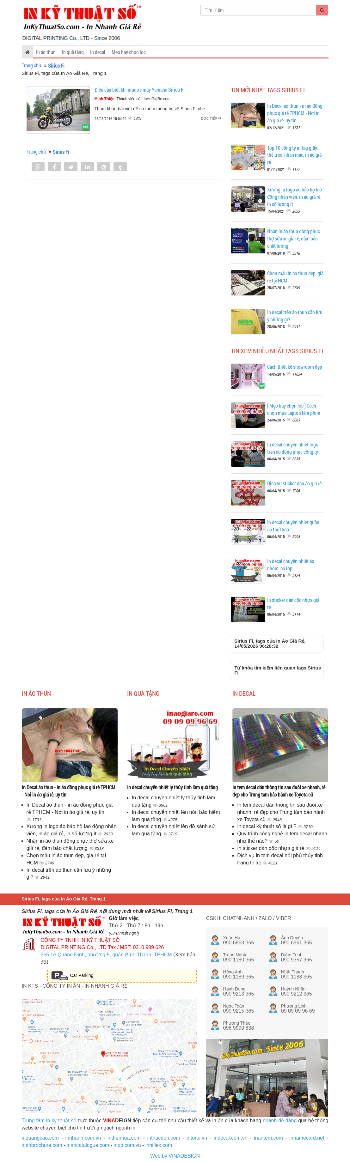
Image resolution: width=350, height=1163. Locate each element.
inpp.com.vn (127, 1145)
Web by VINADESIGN (175, 1156)
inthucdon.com (163, 1138)
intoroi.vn (197, 1138)
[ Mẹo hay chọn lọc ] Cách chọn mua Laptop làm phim (293, 409)
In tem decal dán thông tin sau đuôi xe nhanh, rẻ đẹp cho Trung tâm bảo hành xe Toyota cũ (278, 791)
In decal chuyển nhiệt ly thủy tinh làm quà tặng (172, 787)
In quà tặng (73, 52)
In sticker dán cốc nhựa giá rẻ (271, 848)
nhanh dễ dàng (280, 1120)
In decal (97, 52)
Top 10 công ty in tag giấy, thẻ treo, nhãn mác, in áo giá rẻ (294, 155)
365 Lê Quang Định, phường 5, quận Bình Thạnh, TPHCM (106, 954)
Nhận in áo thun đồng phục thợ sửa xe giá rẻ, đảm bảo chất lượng (293, 238)
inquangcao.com (40, 1138)
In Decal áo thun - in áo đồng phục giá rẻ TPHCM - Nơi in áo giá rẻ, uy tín (294, 113)
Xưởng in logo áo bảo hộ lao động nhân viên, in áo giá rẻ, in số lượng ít (294, 196)
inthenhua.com (124, 1138)
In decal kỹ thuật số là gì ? (267, 826)
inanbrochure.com (42, 1145)
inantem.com (268, 1138)
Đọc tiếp (211, 118)
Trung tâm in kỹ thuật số (49, 1120)
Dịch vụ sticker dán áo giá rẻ (294, 483)
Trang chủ (31, 65)
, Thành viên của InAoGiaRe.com (133, 99)
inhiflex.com (158, 1145)
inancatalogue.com (88, 1145)
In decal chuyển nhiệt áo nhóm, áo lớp (290, 565)
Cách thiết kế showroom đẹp (294, 366)
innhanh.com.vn (83, 1138)
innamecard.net (306, 1138)
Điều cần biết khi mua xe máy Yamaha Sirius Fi (140, 89)
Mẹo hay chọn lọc (129, 52)
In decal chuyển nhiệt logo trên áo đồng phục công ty (292, 448)
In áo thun (46, 52)
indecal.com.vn (231, 1138)
